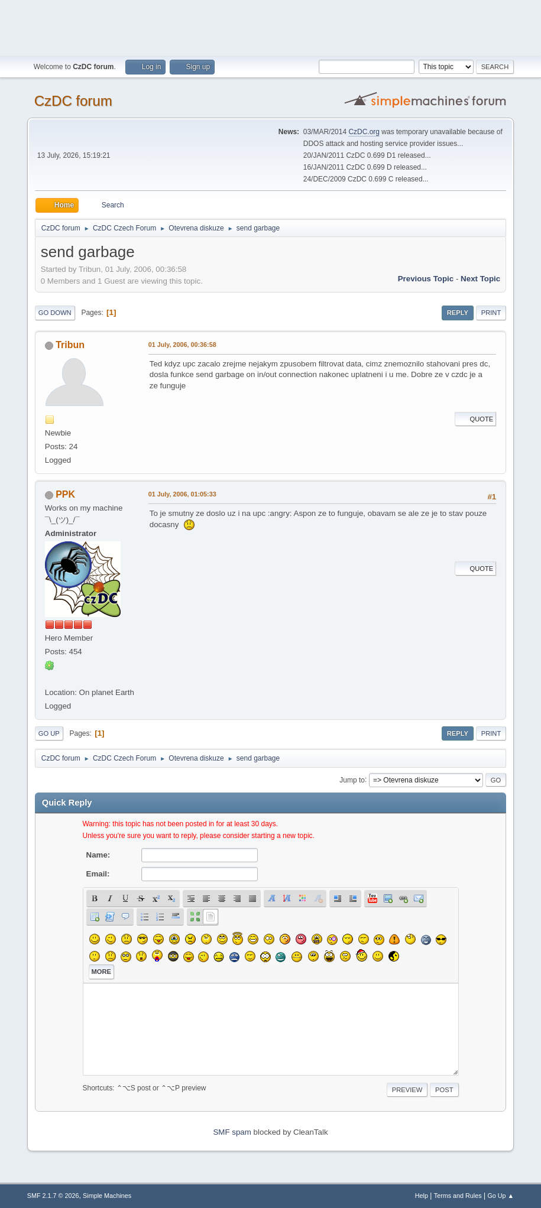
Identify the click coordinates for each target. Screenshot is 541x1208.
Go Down (55, 312)
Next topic (480, 278)
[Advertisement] (271, 26)
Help (421, 1195)
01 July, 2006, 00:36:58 (182, 344)
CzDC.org (364, 132)
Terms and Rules (458, 1195)
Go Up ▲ (500, 1195)
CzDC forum (73, 101)
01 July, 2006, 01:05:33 (182, 494)
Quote (475, 419)
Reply (457, 312)
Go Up (49, 733)
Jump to (352, 779)
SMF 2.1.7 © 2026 (53, 1195)
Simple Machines (107, 1195)
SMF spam (232, 1132)
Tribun (70, 345)
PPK (65, 494)
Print (491, 312)
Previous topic (426, 278)
